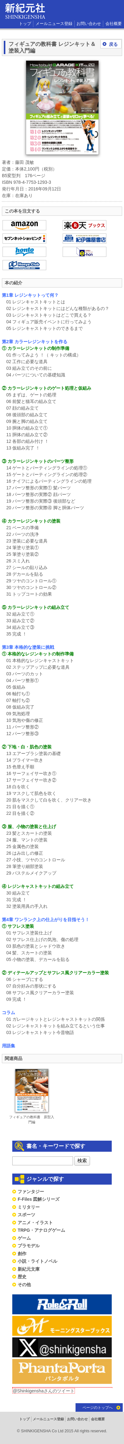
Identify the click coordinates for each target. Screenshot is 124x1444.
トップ (25, 24)
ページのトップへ (97, 1407)
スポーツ (26, 1214)
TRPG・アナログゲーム (41, 1230)
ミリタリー (29, 1207)
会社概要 (113, 24)
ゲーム (24, 1238)
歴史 (22, 1276)
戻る (113, 44)
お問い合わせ (88, 24)
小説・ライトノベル (37, 1261)
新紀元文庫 (29, 1269)
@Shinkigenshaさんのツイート (43, 1390)
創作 (22, 1253)
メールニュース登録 (54, 24)
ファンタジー (31, 1191)
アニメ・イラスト (35, 1222)
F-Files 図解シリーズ (38, 1199)
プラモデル (29, 1245)
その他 (24, 1284)
